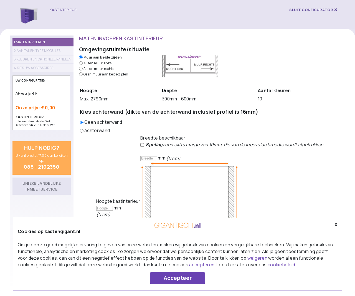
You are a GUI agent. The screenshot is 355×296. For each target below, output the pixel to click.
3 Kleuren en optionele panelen (43, 59)
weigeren (257, 258)
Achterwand (97, 130)
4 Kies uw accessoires (34, 67)
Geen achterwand (103, 122)
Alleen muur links (97, 63)
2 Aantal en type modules (37, 50)
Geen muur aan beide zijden (105, 74)
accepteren (201, 265)
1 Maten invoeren (29, 42)
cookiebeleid (281, 265)
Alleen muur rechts (98, 68)
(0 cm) (173, 158)
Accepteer (178, 278)
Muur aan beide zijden (102, 57)
